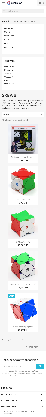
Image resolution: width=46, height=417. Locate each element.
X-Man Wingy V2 (23, 242)
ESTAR (7, 39)
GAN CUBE (9, 47)
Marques (8, 28)
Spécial (10, 61)
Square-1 (8, 77)
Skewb (7, 73)
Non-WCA (9, 83)
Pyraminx (8, 70)
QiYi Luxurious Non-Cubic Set (23, 157)
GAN (6, 43)
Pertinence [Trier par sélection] (23, 114)
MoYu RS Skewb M (23, 199)
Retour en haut (33, 347)
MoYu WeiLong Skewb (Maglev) (23, 284)
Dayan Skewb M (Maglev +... (23, 326)
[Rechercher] (23, 11)
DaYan (7, 32)
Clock (7, 80)
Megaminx (9, 66)
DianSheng (9, 36)
